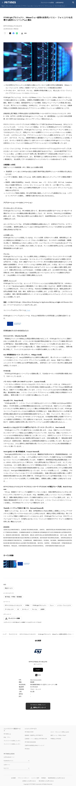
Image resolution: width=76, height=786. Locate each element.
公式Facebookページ (9, 757)
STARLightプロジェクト (39, 605)
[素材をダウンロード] (22, 33)
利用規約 (43, 778)
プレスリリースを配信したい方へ (12, 744)
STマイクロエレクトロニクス (13, 605)
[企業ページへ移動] (38, 651)
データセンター (9, 609)
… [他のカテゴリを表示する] (66, 5)
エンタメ (30, 6)
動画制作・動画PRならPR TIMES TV (34, 735)
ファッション (49, 6)
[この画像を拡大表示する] (9, 564)
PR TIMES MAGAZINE (30, 742)
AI (18, 609)
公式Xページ (7, 764)
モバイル (17, 6)
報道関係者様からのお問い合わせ (56, 778)
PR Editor (27, 749)
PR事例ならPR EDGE (56, 738)
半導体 (27, 605)
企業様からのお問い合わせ (29, 781)
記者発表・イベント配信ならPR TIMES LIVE (36, 738)
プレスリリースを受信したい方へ (12, 740)
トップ (4, 634)
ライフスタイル (59, 6)
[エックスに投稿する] (10, 33)
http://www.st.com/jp (35, 679)
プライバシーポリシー (23, 778)
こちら (28, 310)
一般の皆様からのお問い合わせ (46, 781)
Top (2, 6)
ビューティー (39, 6)
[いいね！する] (4, 33)
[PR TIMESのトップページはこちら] (10, 2)
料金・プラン (7, 737)
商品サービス (9, 588)
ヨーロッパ (25, 609)
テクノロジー (9, 6)
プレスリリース (13, 634)
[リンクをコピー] (25, 33)
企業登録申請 (59, 2)
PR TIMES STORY (29, 732)
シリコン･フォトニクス (64, 605)
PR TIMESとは (7, 734)
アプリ (24, 6)
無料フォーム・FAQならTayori (58, 735)
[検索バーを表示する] (73, 2)
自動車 (42, 609)
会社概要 (13, 778)
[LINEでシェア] (16, 33)
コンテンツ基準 (35, 778)
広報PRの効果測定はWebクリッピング (34, 745)
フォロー (38, 669)
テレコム (34, 609)
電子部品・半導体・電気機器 (13, 597)
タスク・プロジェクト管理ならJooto (60, 732)
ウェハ (52, 605)
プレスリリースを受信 (47, 2)
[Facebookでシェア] (13, 33)
